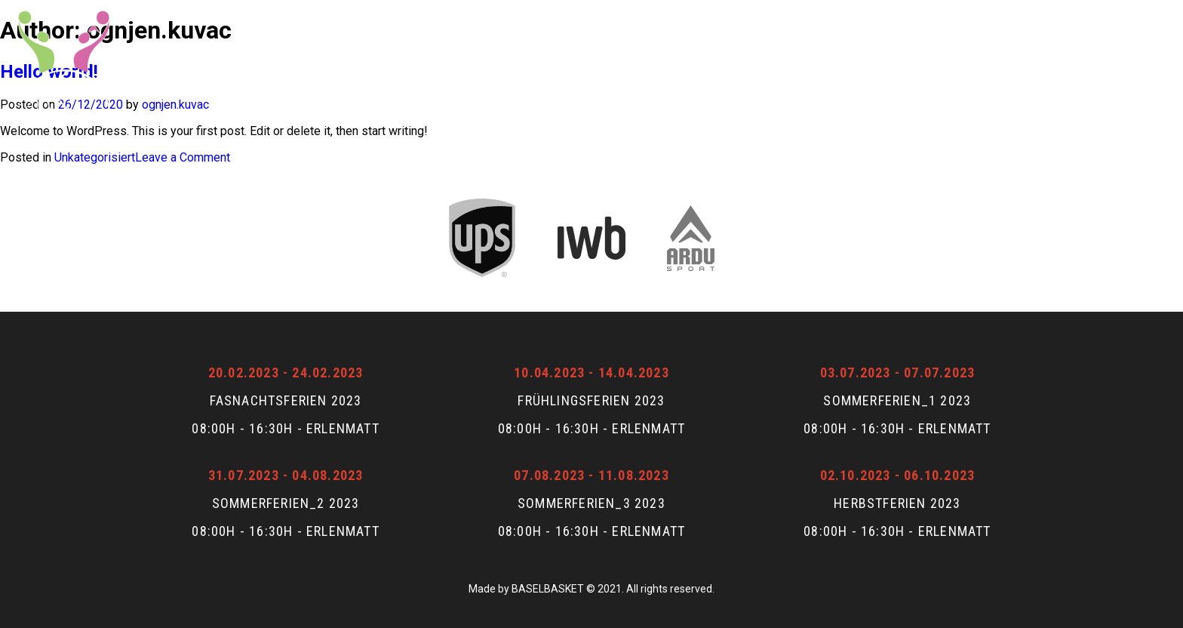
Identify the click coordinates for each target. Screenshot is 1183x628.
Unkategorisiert (94, 157)
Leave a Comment (182, 157)
